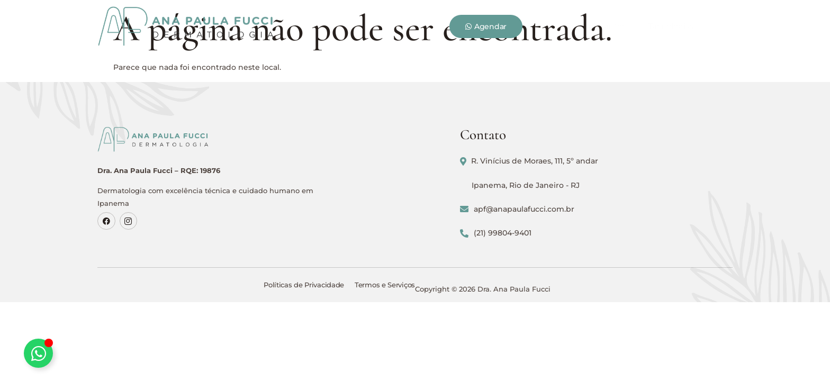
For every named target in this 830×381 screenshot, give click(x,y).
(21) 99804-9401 (618, 242)
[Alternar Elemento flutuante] (38, 353)
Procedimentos (402, 21)
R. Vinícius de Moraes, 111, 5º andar (652, 170)
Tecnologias (475, 21)
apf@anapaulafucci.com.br (640, 218)
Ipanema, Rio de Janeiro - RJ (648, 194)
